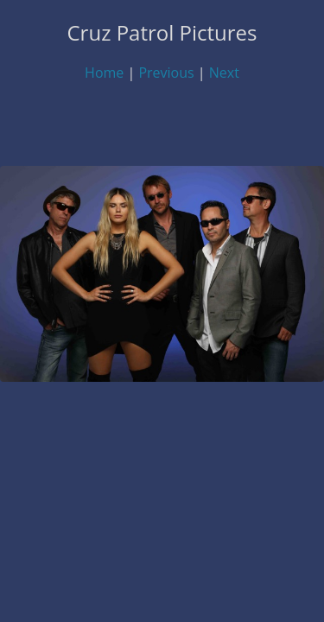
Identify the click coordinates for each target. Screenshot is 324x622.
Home (104, 72)
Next (224, 72)
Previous (166, 72)
